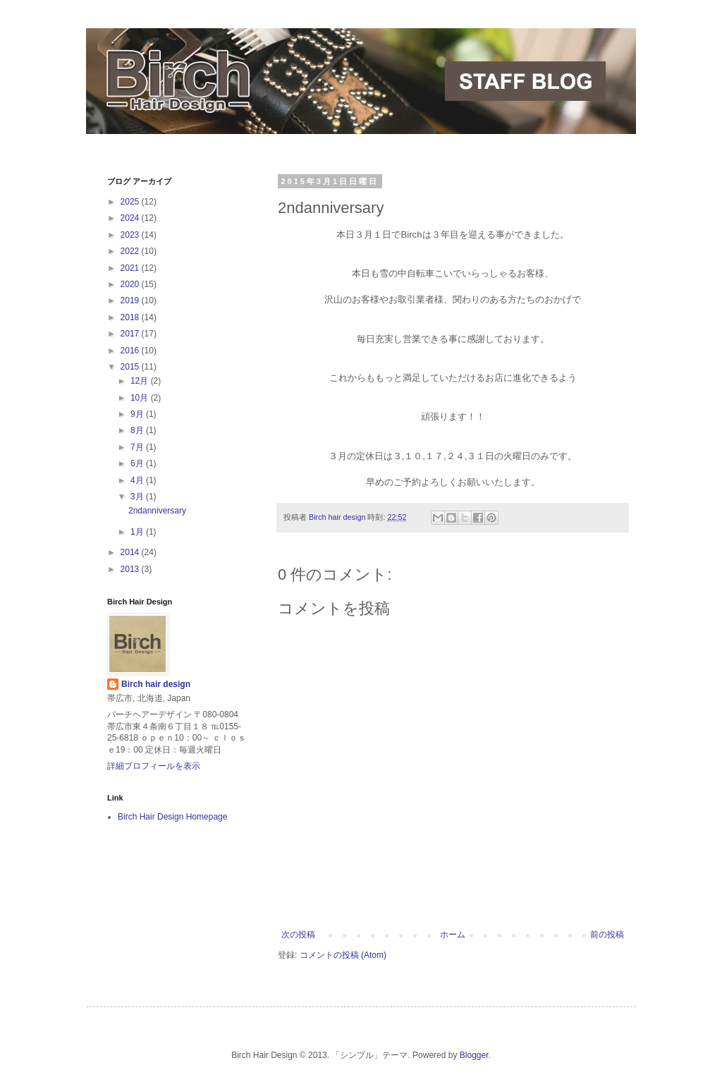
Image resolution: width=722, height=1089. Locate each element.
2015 (131, 367)
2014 (131, 552)
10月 (140, 398)
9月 (138, 414)
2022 (131, 251)
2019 (131, 300)
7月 (138, 447)
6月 (138, 463)
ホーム (452, 934)
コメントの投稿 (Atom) (343, 955)
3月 (138, 496)
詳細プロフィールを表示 (153, 766)
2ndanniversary (157, 511)
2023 (131, 235)
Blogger (474, 1055)
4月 (138, 480)
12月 (140, 381)
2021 (131, 268)
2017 (131, 334)
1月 (138, 532)
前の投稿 (607, 934)
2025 (131, 202)
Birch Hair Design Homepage (172, 817)
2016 (131, 350)
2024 (131, 218)
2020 (131, 284)
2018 (131, 317)
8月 (138, 430)
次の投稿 (298, 934)
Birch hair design (155, 684)
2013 (131, 569)
